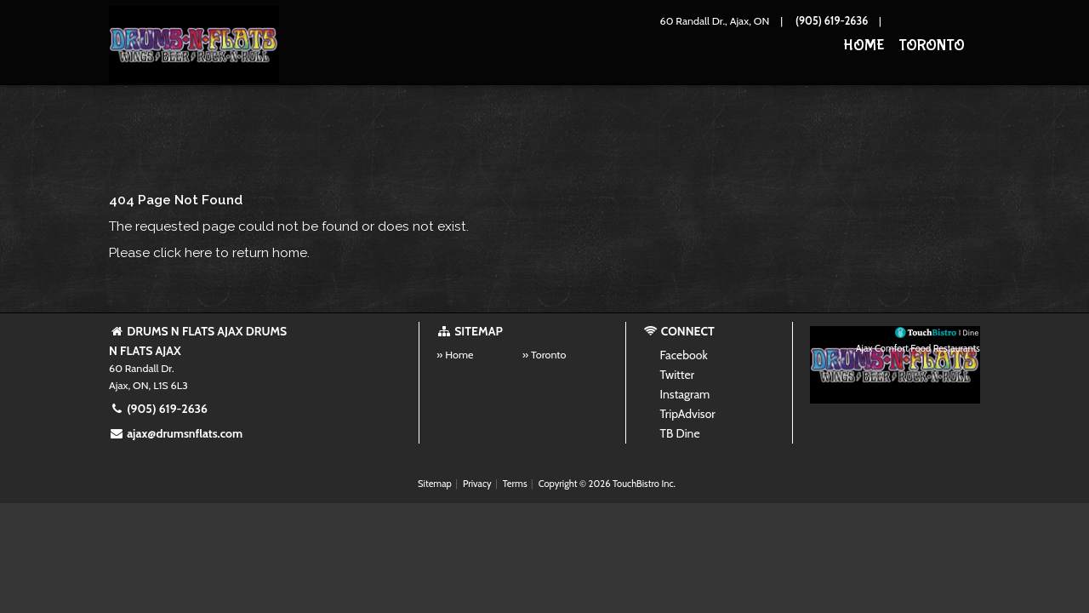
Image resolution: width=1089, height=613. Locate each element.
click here (182, 253)
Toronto (931, 45)
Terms (515, 484)
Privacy (477, 484)
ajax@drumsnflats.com (175, 433)
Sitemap (435, 484)
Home (864, 45)
